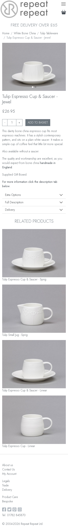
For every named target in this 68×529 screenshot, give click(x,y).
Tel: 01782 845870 (14, 515)
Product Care (10, 497)
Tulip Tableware (49, 33)
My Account (9, 474)
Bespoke (7, 501)
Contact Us (8, 469)
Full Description (14, 202)
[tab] (34, 195)
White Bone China (25, 33)
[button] (32, 87)
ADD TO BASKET (38, 122)
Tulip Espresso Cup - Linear (18, 446)
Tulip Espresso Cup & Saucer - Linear (24, 390)
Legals (6, 481)
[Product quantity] (11, 122)
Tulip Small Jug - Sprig (15, 335)
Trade (5, 485)
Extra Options (13, 195)
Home (5, 33)
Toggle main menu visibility (63, 3)
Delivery (10, 210)
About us (7, 465)
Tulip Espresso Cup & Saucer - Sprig (24, 279)
